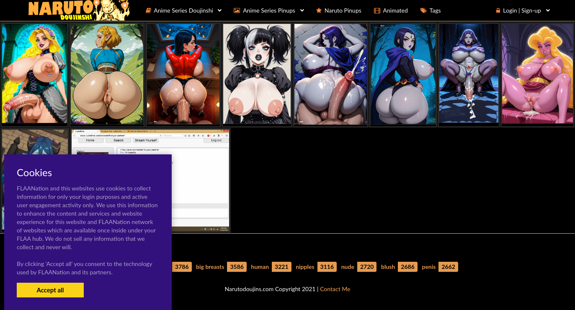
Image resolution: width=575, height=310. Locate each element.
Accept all (50, 290)
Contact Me (335, 288)
